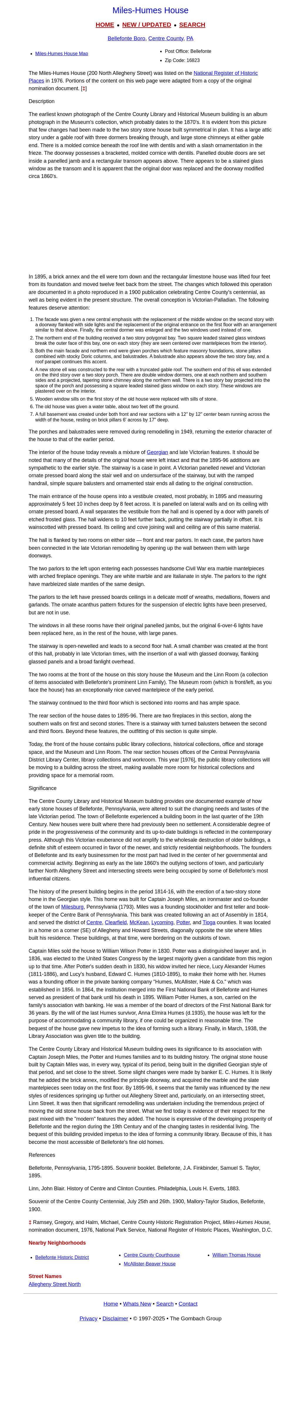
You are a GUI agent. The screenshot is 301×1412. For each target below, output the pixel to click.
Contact (188, 1304)
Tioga (209, 922)
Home (110, 1304)
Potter (183, 922)
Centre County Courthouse (152, 1255)
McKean (139, 922)
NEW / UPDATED (146, 24)
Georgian (157, 452)
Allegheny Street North (55, 1284)
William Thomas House (237, 1255)
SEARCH (192, 24)
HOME (105, 24)
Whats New (137, 1304)
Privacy (88, 1318)
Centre (94, 922)
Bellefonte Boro (126, 38)
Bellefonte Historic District (62, 1257)
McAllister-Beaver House (149, 1263)
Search (164, 1304)
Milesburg (72, 907)
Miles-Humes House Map (61, 53)
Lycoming (162, 922)
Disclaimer (115, 1318)
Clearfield (116, 922)
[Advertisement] (150, 226)
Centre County (165, 38)
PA (189, 38)
